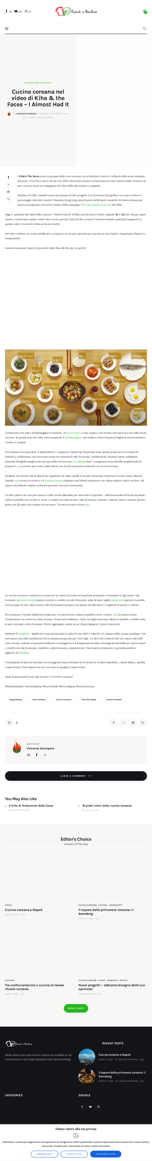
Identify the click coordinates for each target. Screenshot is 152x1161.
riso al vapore (73, 432)
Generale (112, 980)
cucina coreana (63, 699)
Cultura (29, 83)
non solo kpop (89, 699)
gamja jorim (117, 600)
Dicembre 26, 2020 (19, 810)
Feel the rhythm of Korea (96, 204)
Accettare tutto (105, 1154)
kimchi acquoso (54, 480)
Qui (115, 614)
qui (20, 466)
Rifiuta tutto (74, 1154)
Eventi (8, 905)
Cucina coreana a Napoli (24, 910)
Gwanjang (78, 461)
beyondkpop (16, 699)
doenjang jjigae (73, 437)
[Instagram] (28, 12)
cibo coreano (38, 699)
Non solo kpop (43, 83)
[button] (9, 199)
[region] (76, 1142)
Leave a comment (74, 776)
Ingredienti (116, 905)
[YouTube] (18, 12)
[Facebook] (9, 12)
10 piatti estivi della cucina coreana (107, 805)
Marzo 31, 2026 (106, 1059)
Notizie (123, 980)
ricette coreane (114, 699)
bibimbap (23, 652)
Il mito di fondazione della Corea (31, 805)
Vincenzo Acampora (128, 1059)
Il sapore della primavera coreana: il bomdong (122, 1074)
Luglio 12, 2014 (90, 810)
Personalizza (44, 1154)
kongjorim (23, 633)
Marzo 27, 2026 (106, 1081)
